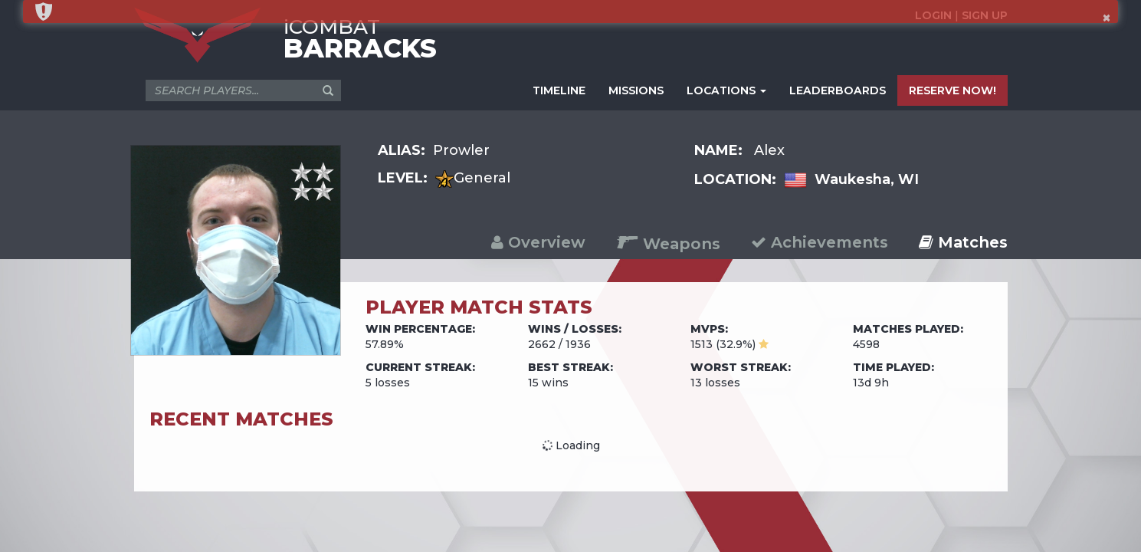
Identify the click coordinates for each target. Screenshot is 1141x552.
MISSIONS (636, 90)
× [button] (1106, 17)
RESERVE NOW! (952, 90)
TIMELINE (559, 90)
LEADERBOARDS (837, 90)
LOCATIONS (726, 90)
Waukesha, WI (867, 179)
